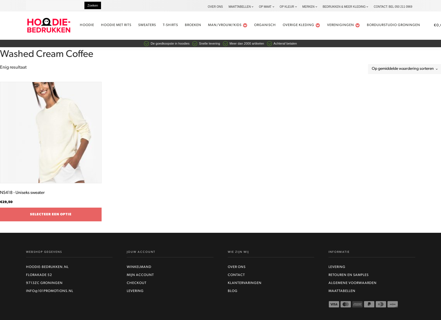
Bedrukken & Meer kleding (344, 6)
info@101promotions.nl (49, 291)
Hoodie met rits (116, 25)
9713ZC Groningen (44, 283)
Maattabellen (240, 6)
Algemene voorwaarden (353, 283)
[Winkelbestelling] (404, 69)
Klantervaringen (245, 283)
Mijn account (140, 275)
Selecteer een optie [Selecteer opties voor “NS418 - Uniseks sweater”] (51, 214)
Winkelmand (139, 267)
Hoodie (87, 25)
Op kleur (287, 6)
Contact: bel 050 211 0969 (393, 6)
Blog (233, 291)
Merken (308, 6)
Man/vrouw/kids (228, 25)
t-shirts (170, 25)
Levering (135, 291)
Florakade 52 (39, 275)
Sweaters (147, 25)
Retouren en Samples (349, 275)
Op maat (265, 6)
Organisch (265, 25)
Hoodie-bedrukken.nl (47, 267)
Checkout (137, 283)
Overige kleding (301, 25)
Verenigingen (343, 25)
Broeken (193, 25)
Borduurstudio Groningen (393, 25)
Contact (236, 275)
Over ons (215, 6)
